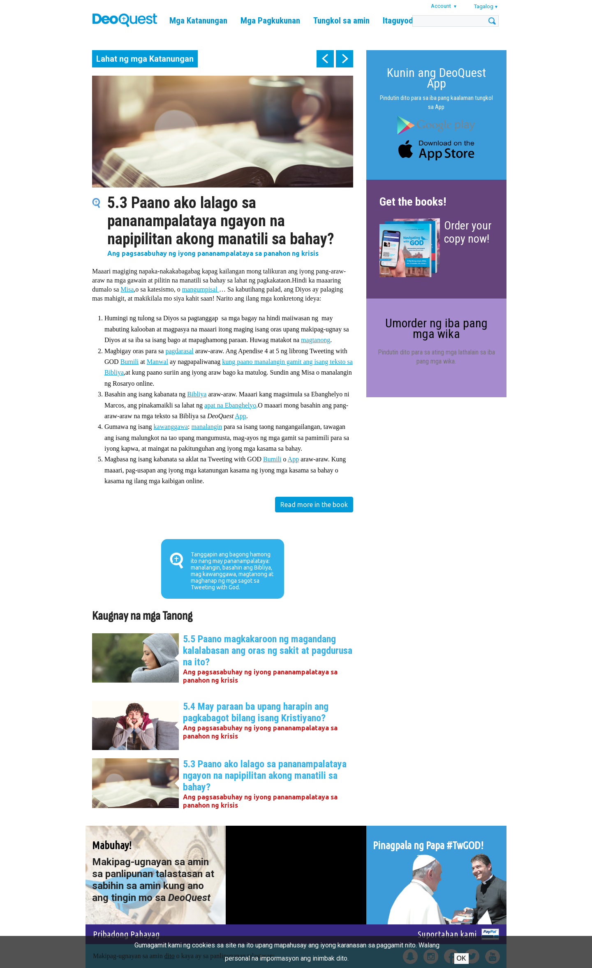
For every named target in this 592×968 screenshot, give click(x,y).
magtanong (315, 339)
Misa (127, 289)
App (240, 415)
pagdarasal (179, 350)
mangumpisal (200, 289)
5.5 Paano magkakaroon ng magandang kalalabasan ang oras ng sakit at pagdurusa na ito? (267, 650)
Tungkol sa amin (341, 20)
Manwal (157, 361)
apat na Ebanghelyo (230, 405)
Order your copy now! (468, 232)
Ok (461, 958)
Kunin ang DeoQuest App (436, 77)
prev (325, 58)
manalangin (207, 426)
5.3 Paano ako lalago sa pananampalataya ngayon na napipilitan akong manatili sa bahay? (265, 775)
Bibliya (196, 394)
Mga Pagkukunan (270, 20)
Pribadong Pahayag (126, 934)
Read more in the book (314, 504)
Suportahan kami (447, 934)
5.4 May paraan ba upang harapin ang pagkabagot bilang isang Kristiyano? (255, 712)
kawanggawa (171, 426)
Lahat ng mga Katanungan (145, 59)
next (344, 58)
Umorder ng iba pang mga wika (436, 328)
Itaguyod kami (407, 20)
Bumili (129, 361)
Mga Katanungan (198, 20)
